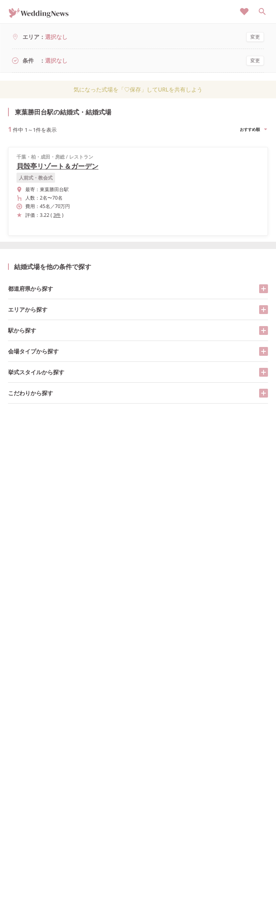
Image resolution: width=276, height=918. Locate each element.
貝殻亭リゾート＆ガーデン (57, 166)
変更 (255, 36)
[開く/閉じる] (263, 288)
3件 (57, 215)
